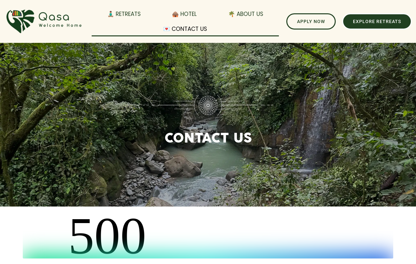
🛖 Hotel (184, 14)
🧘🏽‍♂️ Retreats (124, 14)
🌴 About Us (245, 14)
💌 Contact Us (185, 29)
